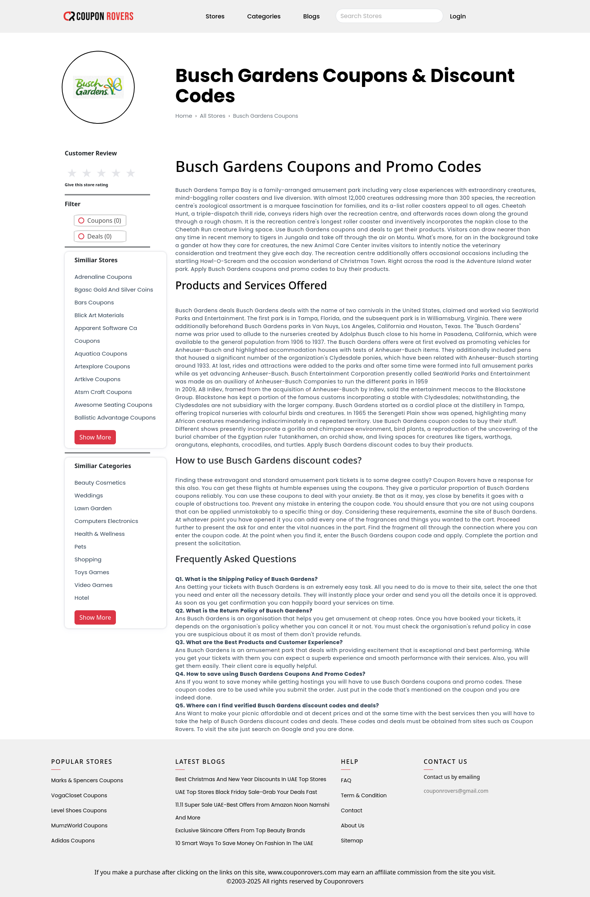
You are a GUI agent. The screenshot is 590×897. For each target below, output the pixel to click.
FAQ (346, 780)
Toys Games (92, 572)
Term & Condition (364, 795)
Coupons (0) (104, 220)
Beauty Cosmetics (100, 483)
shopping (88, 559)
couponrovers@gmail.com (456, 790)
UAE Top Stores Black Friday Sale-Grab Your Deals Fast (246, 792)
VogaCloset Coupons (79, 795)
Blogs (311, 16)
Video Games (94, 585)
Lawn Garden (93, 508)
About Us (352, 825)
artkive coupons (97, 379)
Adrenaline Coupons (103, 277)
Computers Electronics (106, 521)
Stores (215, 16)
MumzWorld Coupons (79, 825)
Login (458, 16)
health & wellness (100, 534)
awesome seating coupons (113, 405)
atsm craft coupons (103, 392)
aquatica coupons (101, 353)
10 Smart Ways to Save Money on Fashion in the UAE (244, 843)
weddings (89, 495)
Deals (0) (99, 236)
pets (80, 546)
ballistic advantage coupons (115, 417)
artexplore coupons (102, 366)
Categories (264, 16)
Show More (95, 437)
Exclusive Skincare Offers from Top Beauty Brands (240, 830)
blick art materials (99, 315)
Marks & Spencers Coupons (87, 780)
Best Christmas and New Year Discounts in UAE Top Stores (250, 779)
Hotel (82, 598)
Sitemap (352, 840)
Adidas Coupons (73, 840)
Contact (351, 810)
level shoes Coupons (79, 810)
